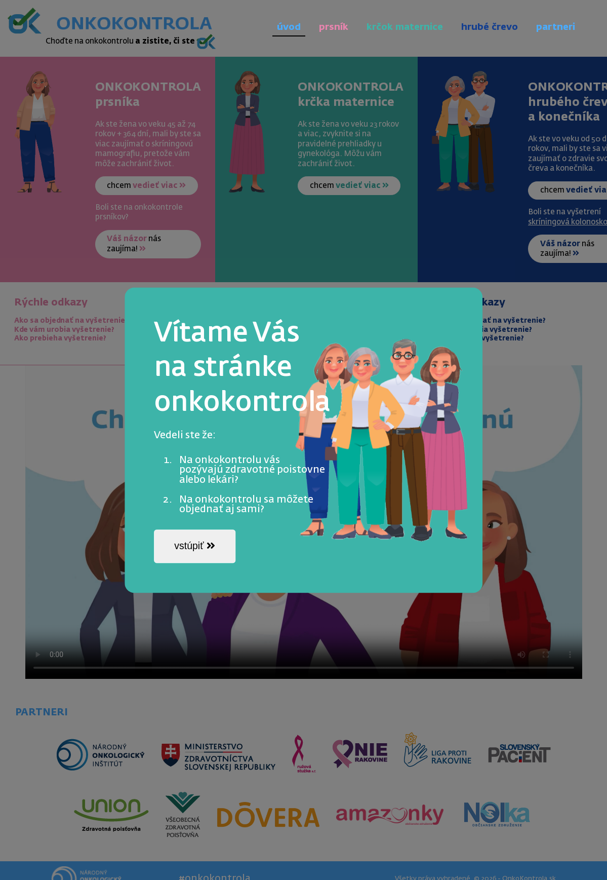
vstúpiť (194, 546)
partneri (555, 27)
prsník (333, 27)
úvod (289, 27)
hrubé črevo (489, 27)
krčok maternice (405, 27)
